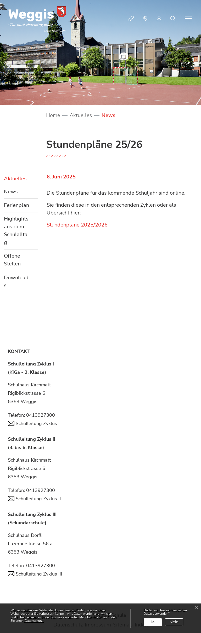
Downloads (16, 281)
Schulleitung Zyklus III (35, 574)
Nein (174, 622)
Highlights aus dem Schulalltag (16, 230)
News (19, 193)
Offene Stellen (12, 259)
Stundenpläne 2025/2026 (77, 224)
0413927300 (40, 415)
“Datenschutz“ (34, 621)
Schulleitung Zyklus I (34, 423)
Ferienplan (16, 205)
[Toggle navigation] (188, 18)
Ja (152, 622)
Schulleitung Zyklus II (34, 499)
